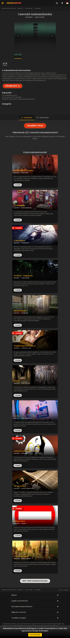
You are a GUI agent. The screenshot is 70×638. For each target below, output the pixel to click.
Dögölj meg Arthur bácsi (24, 346)
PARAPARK (25, 453)
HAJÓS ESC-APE (26, 348)
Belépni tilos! (19, 521)
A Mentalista (19, 241)
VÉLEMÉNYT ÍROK (35, 125)
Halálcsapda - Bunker (23, 170)
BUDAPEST (29, 17)
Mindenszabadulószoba (9, 8)
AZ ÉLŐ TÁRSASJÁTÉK (28, 488)
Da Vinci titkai (20, 486)
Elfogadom (35, 635)
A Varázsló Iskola (21, 556)
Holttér (17, 381)
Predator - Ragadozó (23, 276)
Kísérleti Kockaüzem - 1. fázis (26, 451)
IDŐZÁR (24, 523)
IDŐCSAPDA (25, 173)
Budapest (20, 8)
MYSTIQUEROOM (26, 208)
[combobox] (62, 3)
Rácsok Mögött (20, 311)
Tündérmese (19, 205)
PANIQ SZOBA (39, 17)
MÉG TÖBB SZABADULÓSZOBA (35, 581)
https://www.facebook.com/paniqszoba (22, 99)
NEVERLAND (25, 313)
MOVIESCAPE (25, 243)
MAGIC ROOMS (26, 558)
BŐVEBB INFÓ (11, 86)
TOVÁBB (18, 220)
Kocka (16, 416)
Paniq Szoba (28, 8)
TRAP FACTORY (26, 383)
